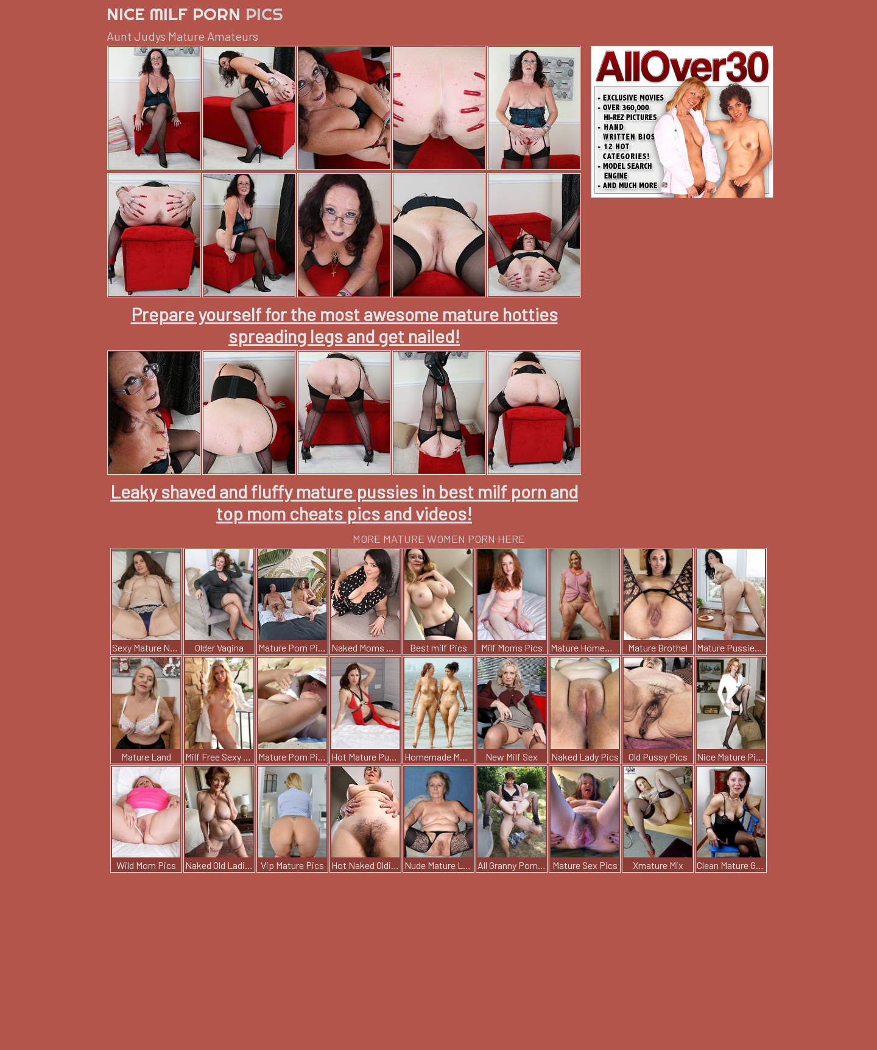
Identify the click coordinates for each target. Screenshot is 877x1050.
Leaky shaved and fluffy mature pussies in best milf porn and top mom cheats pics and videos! (344, 502)
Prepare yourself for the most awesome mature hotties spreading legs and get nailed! (344, 325)
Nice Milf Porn (195, 13)
